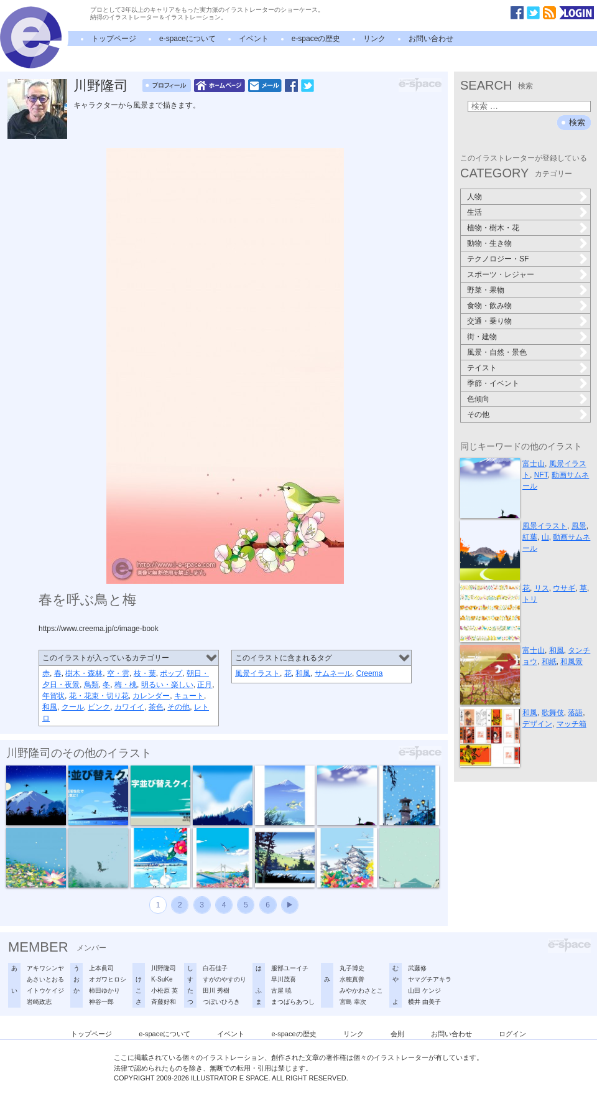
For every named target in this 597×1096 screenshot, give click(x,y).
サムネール (333, 673)
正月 (204, 684)
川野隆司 (100, 85)
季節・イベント (493, 383)
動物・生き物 (489, 243)
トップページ (113, 38)
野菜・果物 (485, 290)
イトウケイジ (45, 990)
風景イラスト (257, 673)
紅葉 (529, 537)
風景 (579, 526)
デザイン (537, 723)
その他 (178, 707)
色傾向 (478, 399)
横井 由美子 (424, 1001)
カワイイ (129, 707)
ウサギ (564, 588)
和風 (49, 707)
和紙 (549, 661)
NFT (541, 475)
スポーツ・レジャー (500, 274)
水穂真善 (352, 979)
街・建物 (482, 336)
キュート (189, 695)
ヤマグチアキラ (429, 979)
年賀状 (53, 695)
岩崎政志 (39, 1001)
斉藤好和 (163, 1001)
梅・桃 (125, 684)
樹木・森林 (84, 673)
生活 (474, 212)
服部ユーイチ (289, 968)
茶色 (156, 707)
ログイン (512, 1033)
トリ (529, 599)
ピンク (99, 707)
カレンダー (151, 695)
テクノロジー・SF (498, 259)
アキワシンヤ (45, 968)
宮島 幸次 (353, 1001)
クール (73, 707)
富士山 (533, 463)
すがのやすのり (224, 979)
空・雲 (118, 673)
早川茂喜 (283, 979)
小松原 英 (164, 990)
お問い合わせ (431, 38)
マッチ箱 (571, 723)
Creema (369, 673)
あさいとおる (45, 979)
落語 (575, 712)
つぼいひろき (221, 1001)
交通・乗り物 (489, 321)
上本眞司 (101, 968)
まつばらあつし (293, 1001)
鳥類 (91, 684)
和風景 (571, 661)
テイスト (482, 367)
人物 (474, 196)
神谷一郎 (101, 1001)
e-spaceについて (187, 38)
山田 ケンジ (424, 990)
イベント (254, 38)
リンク (374, 38)
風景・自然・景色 (497, 352)
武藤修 (417, 968)
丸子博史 (352, 968)
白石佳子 (215, 968)
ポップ (171, 673)
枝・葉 (145, 673)
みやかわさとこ (361, 990)
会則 (397, 1033)
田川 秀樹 (216, 990)
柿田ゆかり (104, 990)
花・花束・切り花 (99, 695)
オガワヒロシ (107, 979)
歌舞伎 (553, 712)
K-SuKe (161, 979)
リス (541, 588)
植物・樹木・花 (493, 227)
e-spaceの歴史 (316, 38)
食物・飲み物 (489, 305)
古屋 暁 (281, 990)
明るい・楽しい (167, 684)
